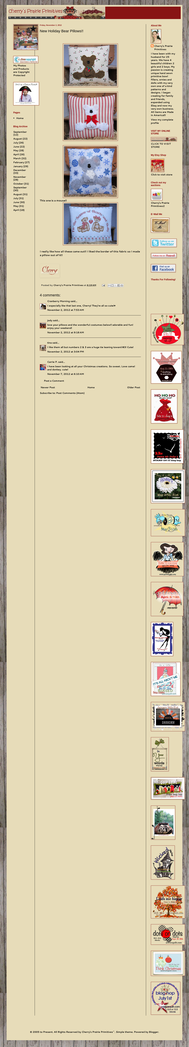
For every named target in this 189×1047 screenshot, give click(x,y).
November (19, 177)
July (15, 142)
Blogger (153, 1032)
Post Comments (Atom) (70, 393)
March (17, 158)
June (16, 146)
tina (49, 342)
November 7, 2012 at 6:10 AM (65, 374)
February (18, 162)
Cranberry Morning (58, 301)
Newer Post (48, 387)
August (17, 138)
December (19, 170)
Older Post (133, 387)
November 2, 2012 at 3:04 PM (65, 351)
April (16, 154)
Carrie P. (52, 362)
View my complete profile (162, 121)
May (15, 150)
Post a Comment (54, 380)
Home (91, 387)
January (18, 166)
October (18, 183)
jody (49, 320)
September (20, 132)
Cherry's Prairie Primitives (68, 285)
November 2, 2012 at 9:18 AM (65, 332)
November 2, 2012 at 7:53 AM (65, 310)
